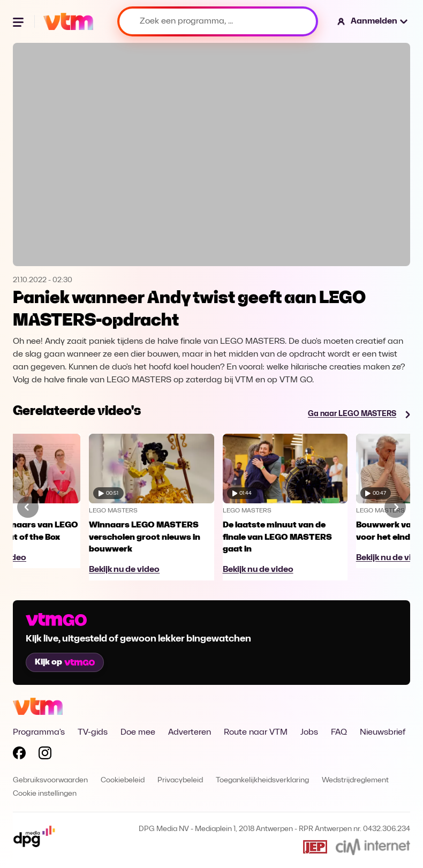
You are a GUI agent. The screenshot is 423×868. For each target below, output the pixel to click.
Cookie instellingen (45, 794)
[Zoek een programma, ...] (217, 21)
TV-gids (93, 732)
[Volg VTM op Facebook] (19, 755)
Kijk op (65, 662)
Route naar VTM (256, 732)
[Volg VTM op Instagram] (45, 755)
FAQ (339, 732)
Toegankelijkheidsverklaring (262, 780)
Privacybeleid (180, 780)
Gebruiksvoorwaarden (50, 780)
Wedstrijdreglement (355, 780)
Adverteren (189, 732)
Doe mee (137, 732)
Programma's (39, 732)
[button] (373, 21)
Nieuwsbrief (382, 732)
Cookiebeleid (123, 780)
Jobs (309, 732)
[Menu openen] (19, 21)
